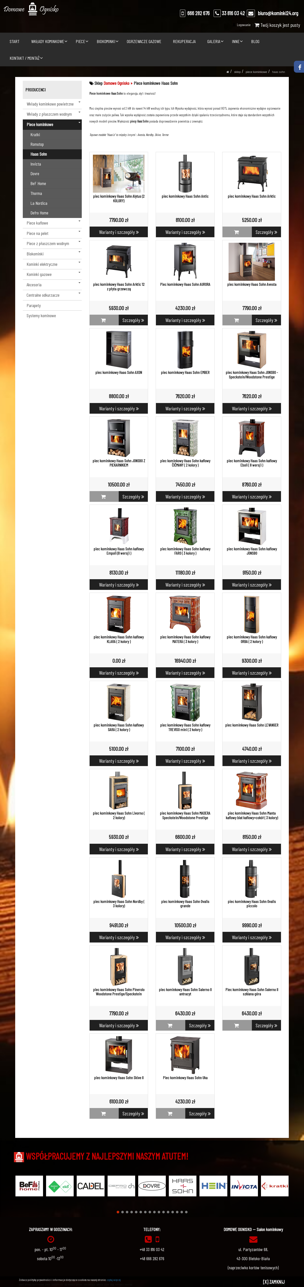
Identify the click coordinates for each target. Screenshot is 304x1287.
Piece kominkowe (256, 71)
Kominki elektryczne (53, 264)
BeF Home (38, 183)
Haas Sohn (278, 71)
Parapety (34, 305)
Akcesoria (53, 284)
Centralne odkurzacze (53, 295)
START (14, 41)
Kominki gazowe (53, 274)
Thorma (36, 193)
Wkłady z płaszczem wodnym (53, 114)
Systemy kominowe (41, 315)
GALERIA (213, 41)
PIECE (80, 41)
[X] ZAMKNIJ (274, 1282)
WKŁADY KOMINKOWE (47, 41)
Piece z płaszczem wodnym (53, 243)
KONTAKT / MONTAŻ (24, 58)
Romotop (37, 144)
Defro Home (39, 212)
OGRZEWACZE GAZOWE (144, 41)
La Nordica (38, 203)
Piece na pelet (53, 233)
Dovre (34, 173)
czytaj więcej (114, 1279)
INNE (235, 41)
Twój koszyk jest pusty (277, 25)
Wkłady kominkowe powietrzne (53, 104)
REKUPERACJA (184, 41)
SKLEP (237, 71)
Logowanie (243, 25)
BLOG (255, 41)
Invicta (35, 164)
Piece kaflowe (53, 223)
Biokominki (53, 253)
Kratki (35, 134)
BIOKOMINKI (106, 41)
